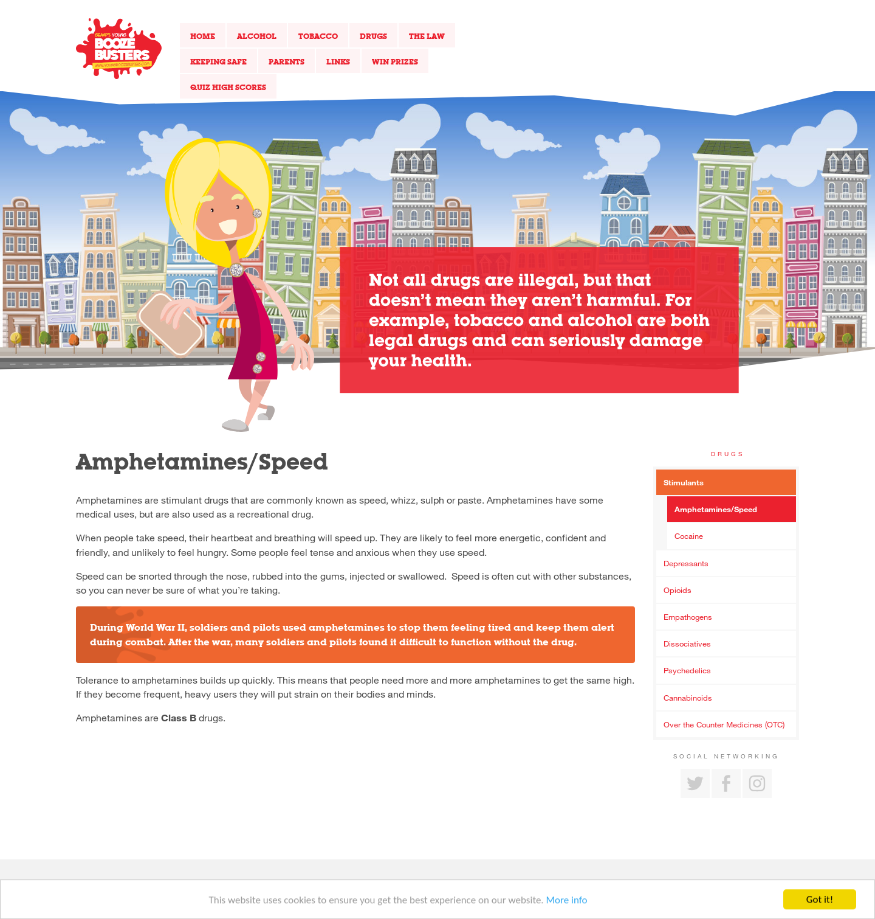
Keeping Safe (218, 61)
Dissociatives (687, 643)
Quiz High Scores (228, 87)
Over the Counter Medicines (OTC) (724, 724)
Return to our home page (119, 48)
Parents (286, 61)
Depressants (686, 563)
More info (567, 901)
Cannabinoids (688, 697)
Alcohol (256, 36)
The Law (427, 36)
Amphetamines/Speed (715, 509)
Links (338, 61)
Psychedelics (687, 670)
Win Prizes (395, 61)
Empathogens (688, 617)
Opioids (677, 590)
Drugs (373, 36)
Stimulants (684, 482)
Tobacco (318, 36)
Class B (178, 717)
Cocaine (688, 536)
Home (202, 36)
